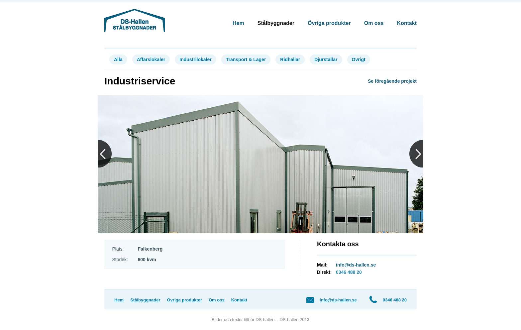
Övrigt (358, 59)
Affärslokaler (151, 59)
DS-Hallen (134, 20)
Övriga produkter (329, 23)
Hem (238, 23)
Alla (118, 59)
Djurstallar (325, 59)
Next (416, 153)
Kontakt (407, 23)
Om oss (374, 23)
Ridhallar (290, 59)
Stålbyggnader (276, 23)
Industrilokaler (195, 59)
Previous (105, 153)
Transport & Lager (246, 59)
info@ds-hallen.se (356, 265)
